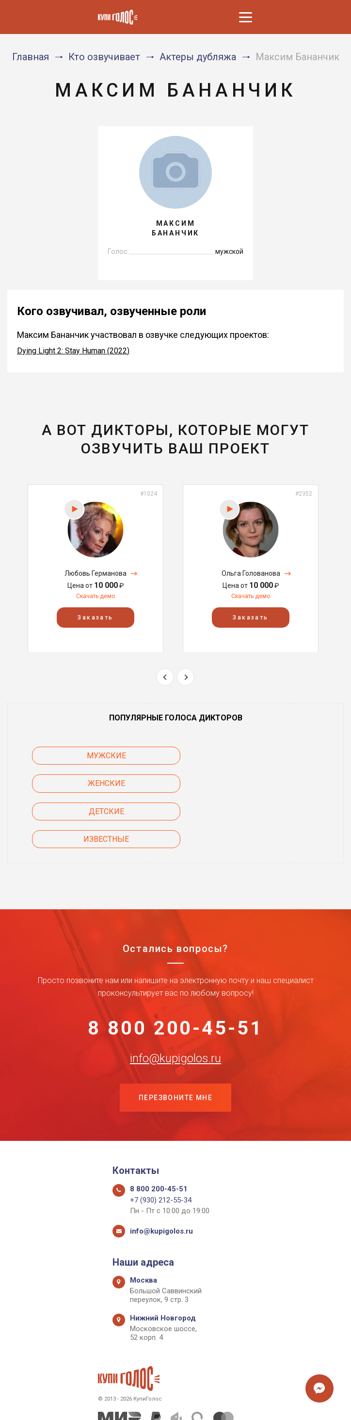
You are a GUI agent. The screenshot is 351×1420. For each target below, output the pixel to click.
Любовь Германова (95, 573)
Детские (85, 783)
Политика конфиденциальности (171, 1402)
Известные (265, 783)
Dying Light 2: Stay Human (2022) (73, 350)
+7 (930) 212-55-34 (160, 1146)
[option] (95, 568)
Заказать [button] (95, 617)
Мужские (85, 755)
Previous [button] (165, 677)
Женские (266, 755)
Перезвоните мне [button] (175, 1044)
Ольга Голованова (251, 573)
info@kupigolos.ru (175, 1004)
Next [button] (185, 677)
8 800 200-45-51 (175, 973)
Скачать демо (95, 596)
